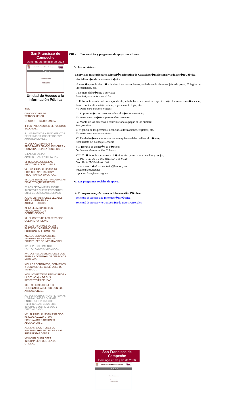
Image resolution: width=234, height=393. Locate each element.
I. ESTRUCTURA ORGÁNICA (40, 121)
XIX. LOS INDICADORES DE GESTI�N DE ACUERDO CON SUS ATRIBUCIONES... (44, 288)
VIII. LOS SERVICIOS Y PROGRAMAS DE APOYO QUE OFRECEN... (45, 181)
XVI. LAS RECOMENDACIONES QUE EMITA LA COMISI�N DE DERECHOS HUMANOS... (45, 256)
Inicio (27, 108)
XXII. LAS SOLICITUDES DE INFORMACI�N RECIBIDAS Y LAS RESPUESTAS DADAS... (44, 330)
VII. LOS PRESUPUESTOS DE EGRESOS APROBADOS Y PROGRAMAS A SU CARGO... (41, 172)
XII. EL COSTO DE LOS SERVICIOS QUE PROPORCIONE (44, 219)
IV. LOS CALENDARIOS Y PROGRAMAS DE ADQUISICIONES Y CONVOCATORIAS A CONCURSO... (45, 146)
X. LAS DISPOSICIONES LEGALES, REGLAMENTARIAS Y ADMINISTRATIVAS (44, 200)
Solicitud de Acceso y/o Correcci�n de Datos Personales (109, 202)
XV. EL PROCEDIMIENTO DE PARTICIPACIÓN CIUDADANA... (42, 247)
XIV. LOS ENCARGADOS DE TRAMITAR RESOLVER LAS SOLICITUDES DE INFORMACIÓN (43, 238)
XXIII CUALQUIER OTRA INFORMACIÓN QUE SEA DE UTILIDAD (40, 341)
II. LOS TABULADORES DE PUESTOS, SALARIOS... (45, 127)
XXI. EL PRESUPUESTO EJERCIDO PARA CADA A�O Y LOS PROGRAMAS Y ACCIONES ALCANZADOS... (44, 318)
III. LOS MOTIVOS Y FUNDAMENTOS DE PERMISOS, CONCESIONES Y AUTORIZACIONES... (45, 136)
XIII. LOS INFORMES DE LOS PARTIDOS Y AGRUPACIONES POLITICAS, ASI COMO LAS (41, 228)
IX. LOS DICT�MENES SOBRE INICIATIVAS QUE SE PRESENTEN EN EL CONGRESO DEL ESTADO (44, 190)
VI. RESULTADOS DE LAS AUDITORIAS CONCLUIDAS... (41, 163)
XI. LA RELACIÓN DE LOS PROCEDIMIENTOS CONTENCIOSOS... (39, 211)
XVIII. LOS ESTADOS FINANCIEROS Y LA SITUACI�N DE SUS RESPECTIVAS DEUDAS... (45, 277)
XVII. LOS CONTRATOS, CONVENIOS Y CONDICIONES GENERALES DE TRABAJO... (45, 267)
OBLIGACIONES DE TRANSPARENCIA (35, 114)
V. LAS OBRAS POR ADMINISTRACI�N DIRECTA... (41, 155)
